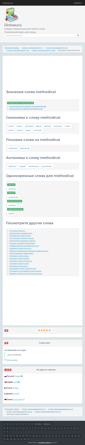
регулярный (26, 106)
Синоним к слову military (19, 256)
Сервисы (78, 3)
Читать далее (10, 360)
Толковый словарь (11, 48)
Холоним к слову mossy (18, 266)
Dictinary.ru (8, 3)
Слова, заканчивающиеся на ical (48, 412)
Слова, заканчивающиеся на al (60, 409)
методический (15, 106)
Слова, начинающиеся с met (17, 50)
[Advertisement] (42, 74)
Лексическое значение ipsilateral (22, 241)
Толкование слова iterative (20, 236)
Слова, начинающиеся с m (32, 48)
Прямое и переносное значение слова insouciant (28, 251)
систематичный (36, 109)
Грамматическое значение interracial (24, 246)
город (9, 355)
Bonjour (16, 388)
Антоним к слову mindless (19, 258)
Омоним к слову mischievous (20, 261)
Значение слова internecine (20, 248)
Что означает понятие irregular (21, 238)
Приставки (38, 424)
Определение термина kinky (20, 233)
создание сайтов (44, 442)
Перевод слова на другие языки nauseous (25, 273)
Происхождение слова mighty (21, 253)
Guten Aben (18, 399)
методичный (14, 109)
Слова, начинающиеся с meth (43, 50)
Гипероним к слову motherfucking (22, 268)
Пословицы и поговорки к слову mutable (25, 271)
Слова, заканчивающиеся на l (34, 409)
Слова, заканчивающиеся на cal (19, 412)
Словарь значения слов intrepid (22, 243)
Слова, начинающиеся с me (56, 48)
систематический (39, 106)
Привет (19, 376)
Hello (17, 382)
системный (24, 109)
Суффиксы (47, 424)
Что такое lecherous (17, 231)
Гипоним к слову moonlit (19, 263)
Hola (16, 393)
